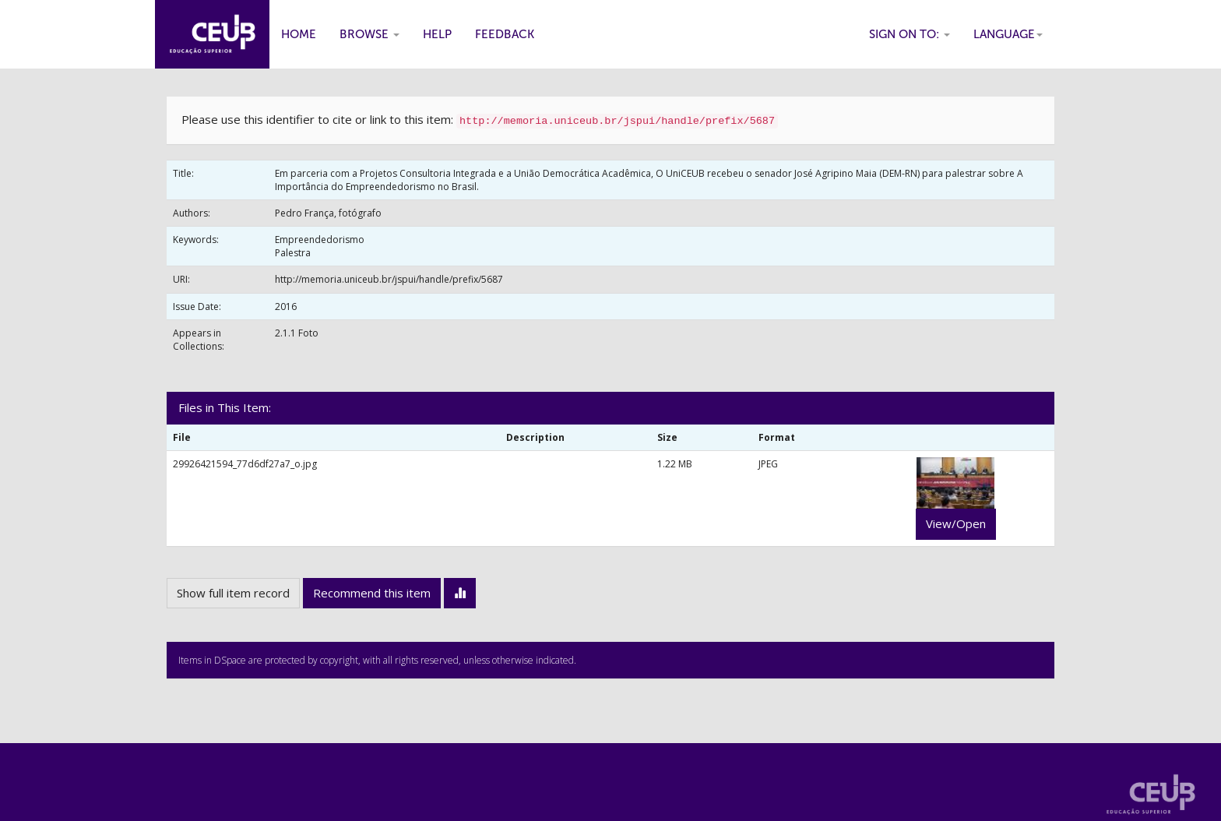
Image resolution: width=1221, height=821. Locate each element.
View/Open (956, 523)
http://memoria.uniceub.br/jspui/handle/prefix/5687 (389, 279)
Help (437, 34)
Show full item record (233, 593)
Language (1008, 34)
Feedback (504, 34)
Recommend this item (372, 593)
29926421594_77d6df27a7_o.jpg (245, 463)
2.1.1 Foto (296, 333)
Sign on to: (909, 34)
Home (298, 34)
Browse (369, 34)
